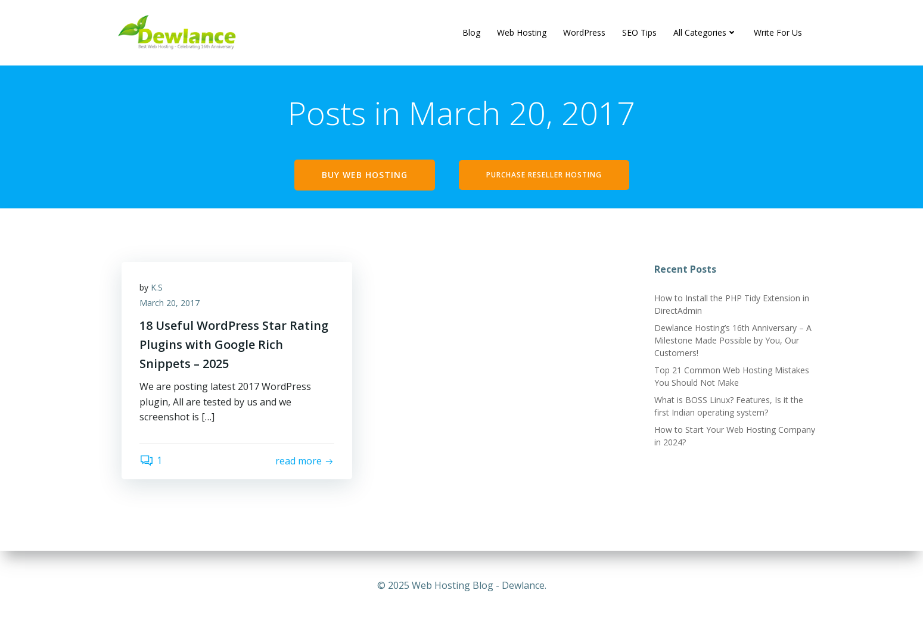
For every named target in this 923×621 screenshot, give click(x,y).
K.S (157, 287)
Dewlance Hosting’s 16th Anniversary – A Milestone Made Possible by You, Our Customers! (733, 340)
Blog (471, 32)
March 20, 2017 (169, 302)
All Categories (705, 32)
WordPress (584, 32)
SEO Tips (639, 32)
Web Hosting (521, 32)
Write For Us (778, 32)
